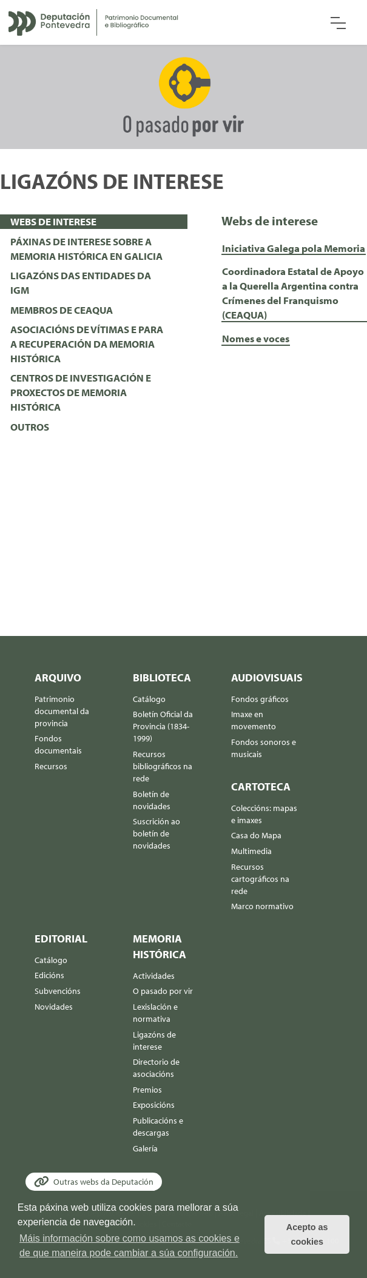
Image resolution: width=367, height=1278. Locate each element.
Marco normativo (262, 906)
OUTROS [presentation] (29, 426)
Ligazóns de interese (154, 1040)
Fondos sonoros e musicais (263, 748)
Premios (147, 1089)
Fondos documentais (58, 744)
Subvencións (58, 990)
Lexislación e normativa (155, 1012)
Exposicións (154, 1104)
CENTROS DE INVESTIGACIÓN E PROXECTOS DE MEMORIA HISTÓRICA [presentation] (80, 392)
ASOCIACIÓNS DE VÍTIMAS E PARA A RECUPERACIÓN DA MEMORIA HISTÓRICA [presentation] (86, 344)
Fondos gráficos (260, 699)
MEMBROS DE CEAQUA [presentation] (61, 309)
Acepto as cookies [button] (307, 1234)
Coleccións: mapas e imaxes (264, 814)
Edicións (49, 975)
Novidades (54, 1006)
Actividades (154, 975)
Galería (145, 1148)
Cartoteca (261, 786)
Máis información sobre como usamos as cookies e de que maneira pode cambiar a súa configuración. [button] (129, 1245)
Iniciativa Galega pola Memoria (293, 248)
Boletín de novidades (151, 800)
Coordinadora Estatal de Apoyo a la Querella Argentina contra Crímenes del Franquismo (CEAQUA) (293, 293)
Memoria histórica (159, 946)
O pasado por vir (163, 990)
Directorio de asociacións (156, 1067)
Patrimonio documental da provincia (62, 711)
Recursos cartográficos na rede (260, 878)
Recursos (51, 766)
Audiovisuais (265, 677)
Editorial (61, 938)
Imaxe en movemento (253, 720)
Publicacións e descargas (158, 1126)
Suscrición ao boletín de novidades (156, 833)
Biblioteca (162, 677)
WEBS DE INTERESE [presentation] (53, 221)
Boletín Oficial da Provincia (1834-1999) (163, 726)
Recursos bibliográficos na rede (162, 766)
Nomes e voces (255, 338)
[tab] (93, 221)
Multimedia (251, 851)
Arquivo (58, 677)
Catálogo (149, 699)
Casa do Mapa (256, 835)
